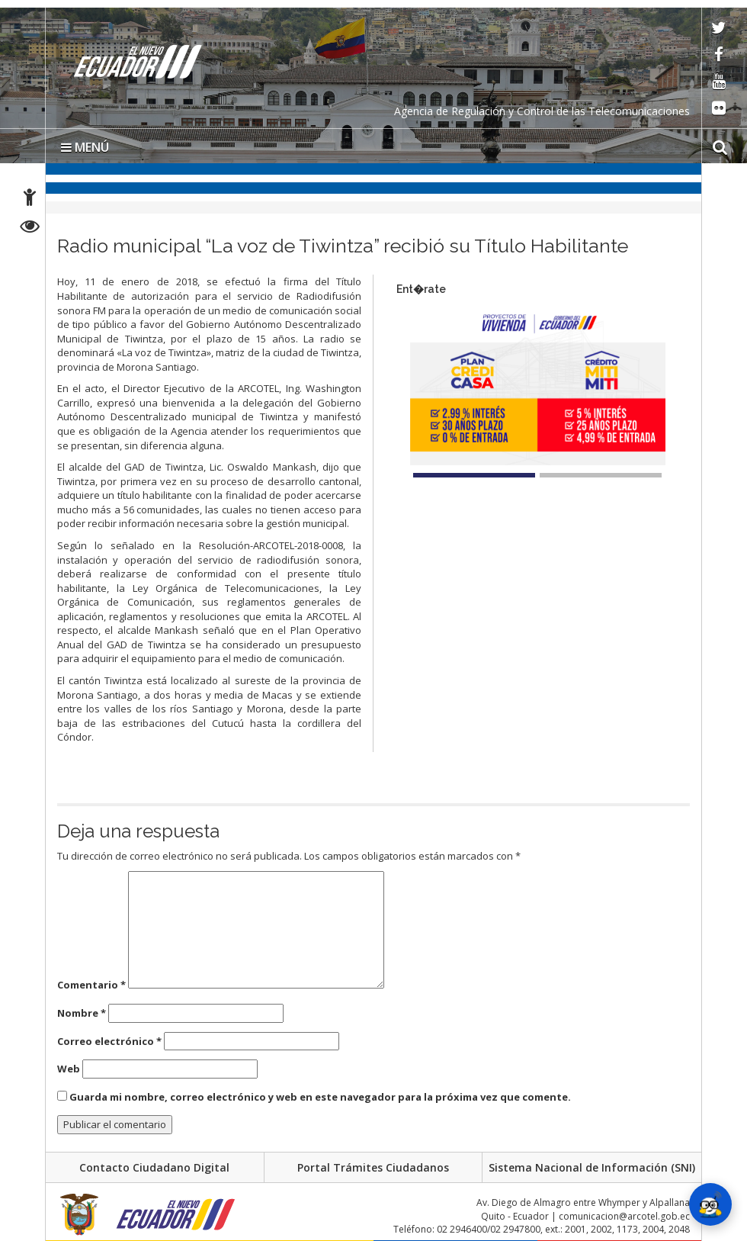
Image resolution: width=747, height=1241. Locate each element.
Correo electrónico (109, 1041)
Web (68, 1068)
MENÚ (85, 147)
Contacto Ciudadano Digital (154, 1167)
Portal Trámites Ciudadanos (373, 1167)
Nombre (81, 1013)
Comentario (91, 985)
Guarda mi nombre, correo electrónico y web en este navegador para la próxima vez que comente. (320, 1097)
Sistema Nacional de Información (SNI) (592, 1167)
